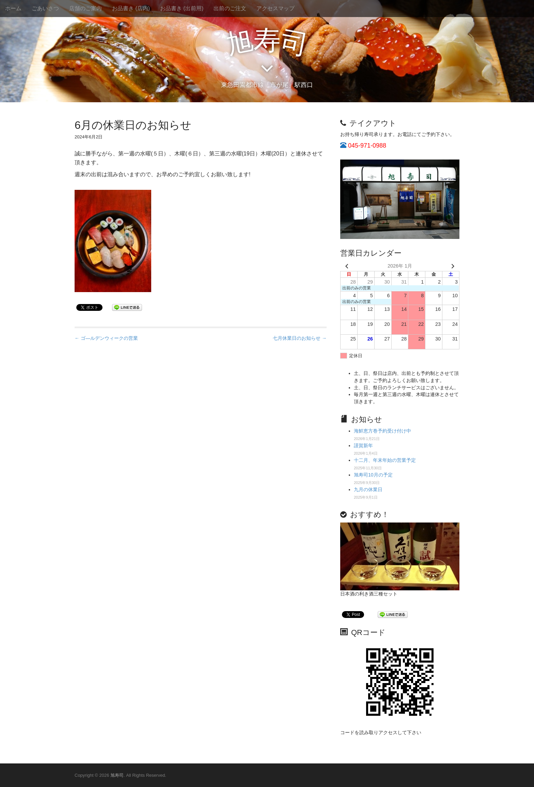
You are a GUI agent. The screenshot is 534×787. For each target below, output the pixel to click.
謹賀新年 (363, 445)
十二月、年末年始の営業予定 (385, 460)
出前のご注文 (230, 8)
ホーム (13, 8)
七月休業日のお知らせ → (300, 338)
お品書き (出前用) (181, 8)
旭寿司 (117, 775)
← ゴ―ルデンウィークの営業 (106, 338)
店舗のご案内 (85, 8)
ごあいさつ (45, 8)
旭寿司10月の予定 (373, 475)
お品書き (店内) (131, 8)
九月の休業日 (368, 489)
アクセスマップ (275, 8)
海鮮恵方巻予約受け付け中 (382, 431)
